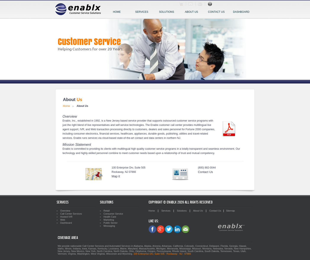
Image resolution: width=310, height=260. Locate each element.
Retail (107, 210)
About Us (191, 11)
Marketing (109, 219)
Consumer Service (113, 213)
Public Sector (111, 222)
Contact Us (216, 11)
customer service (155, 148)
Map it (116, 176)
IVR (82, 129)
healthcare (127, 133)
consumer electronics (86, 133)
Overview (65, 210)
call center (176, 125)
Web (93, 129)
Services (143, 12)
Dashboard (241, 11)
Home (117, 11)
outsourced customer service (179, 120)
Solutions (168, 12)
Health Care (110, 216)
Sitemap (230, 210)
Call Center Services (71, 213)
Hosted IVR (66, 216)
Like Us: (154, 221)
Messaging (109, 226)
